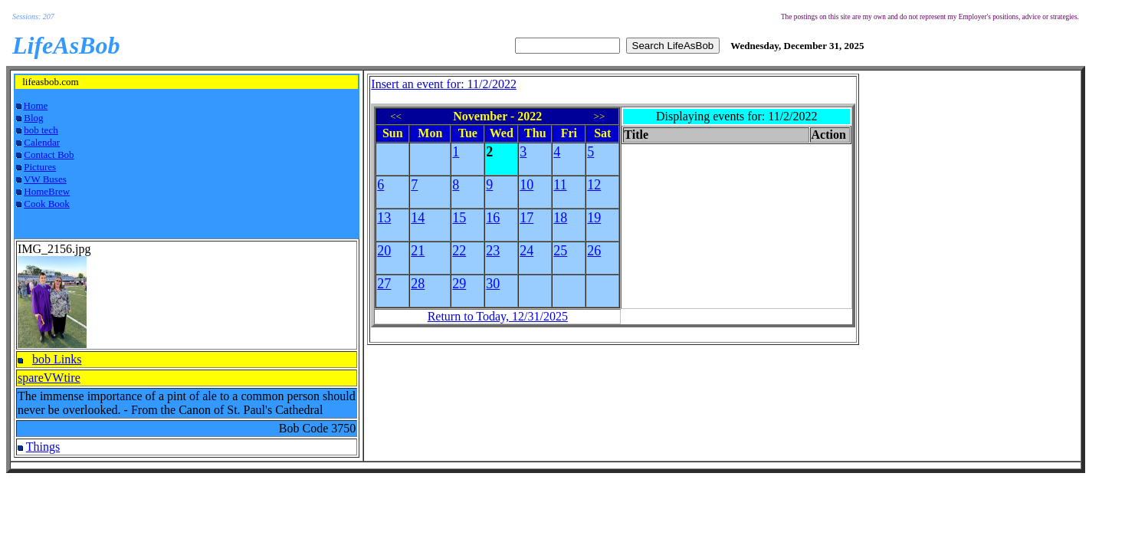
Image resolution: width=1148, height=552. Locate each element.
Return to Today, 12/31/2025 (498, 316)
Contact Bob (49, 154)
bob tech (40, 130)
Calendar (42, 142)
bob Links (56, 359)
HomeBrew (47, 191)
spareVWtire (49, 377)
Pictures (40, 166)
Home (36, 105)
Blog (33, 117)
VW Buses (45, 179)
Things (43, 446)
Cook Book (47, 203)
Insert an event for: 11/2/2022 (444, 83)
